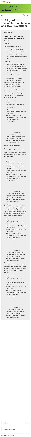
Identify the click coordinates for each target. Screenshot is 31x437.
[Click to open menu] (2, 15)
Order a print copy (9, 429)
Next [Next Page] (27, 423)
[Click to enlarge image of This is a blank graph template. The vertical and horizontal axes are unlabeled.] (19, 127)
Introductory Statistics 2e (9, 7)
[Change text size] (28, 15)
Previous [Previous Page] (4, 423)
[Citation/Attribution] (15, 435)
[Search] (24, 15)
